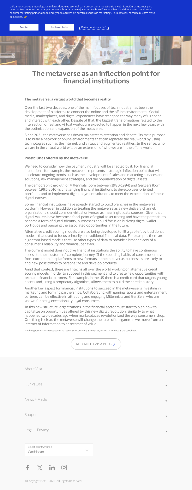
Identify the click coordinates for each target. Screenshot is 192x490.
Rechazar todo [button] (59, 27)
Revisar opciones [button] (91, 27)
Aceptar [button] (24, 27)
